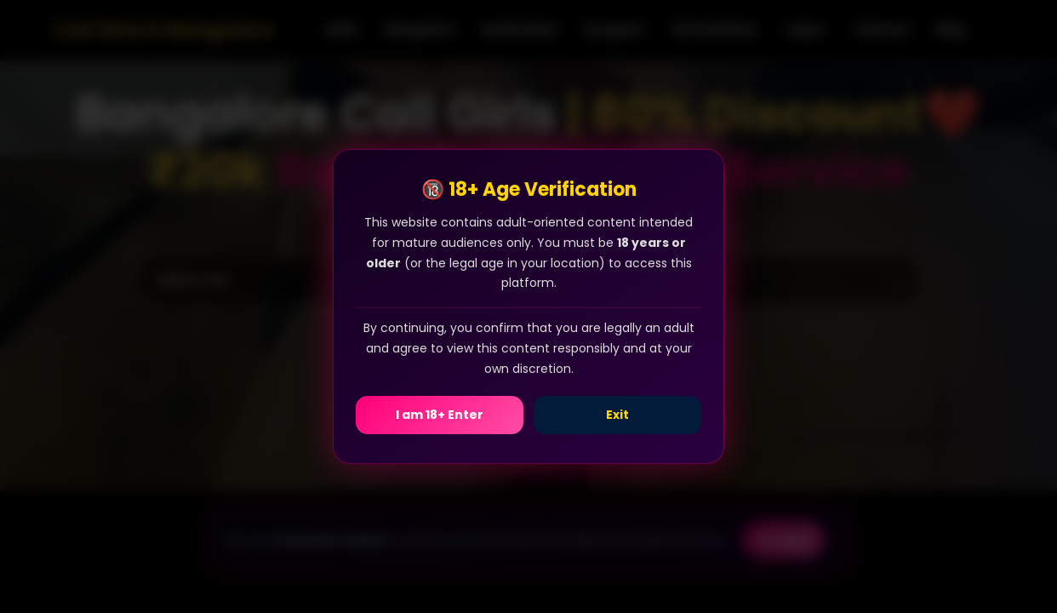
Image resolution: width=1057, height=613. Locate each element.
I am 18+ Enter (439, 414)
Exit (617, 414)
